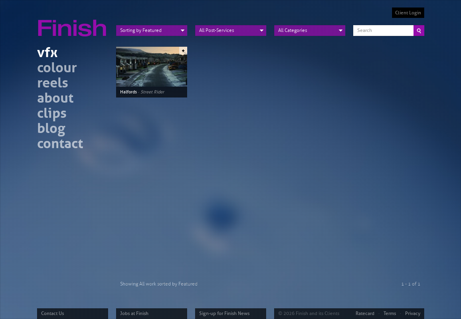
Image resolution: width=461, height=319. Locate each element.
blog (51, 130)
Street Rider (152, 92)
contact (60, 145)
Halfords (128, 92)
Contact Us (52, 313)
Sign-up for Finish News (224, 313)
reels (52, 84)
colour (57, 69)
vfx (47, 54)
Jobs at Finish (134, 313)
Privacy (412, 313)
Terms (390, 313)
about (55, 99)
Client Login (408, 13)
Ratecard (365, 313)
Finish (74, 23)
